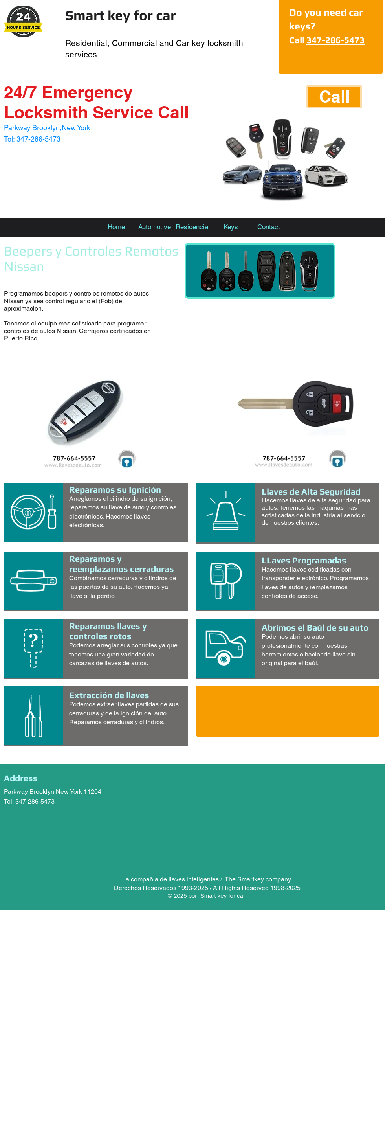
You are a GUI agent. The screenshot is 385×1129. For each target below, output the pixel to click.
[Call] (334, 96)
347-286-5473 (335, 40)
